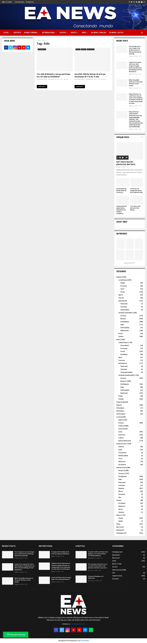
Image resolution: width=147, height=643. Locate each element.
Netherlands (124, 330)
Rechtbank (123, 354)
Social (122, 292)
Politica (121, 426)
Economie (123, 348)
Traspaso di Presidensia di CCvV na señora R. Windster (60, 553)
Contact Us (30, 2)
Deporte (17, 33)
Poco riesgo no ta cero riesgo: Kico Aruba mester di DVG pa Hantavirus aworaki (135, 50)
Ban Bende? (120, 530)
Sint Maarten (124, 322)
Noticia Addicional (124, 441)
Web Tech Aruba (83, 641)
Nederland (124, 393)
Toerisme (121, 360)
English (118, 277)
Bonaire (78, 49)
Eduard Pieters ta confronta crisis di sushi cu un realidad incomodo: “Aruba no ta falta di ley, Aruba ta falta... (136, 99)
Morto (74, 33)
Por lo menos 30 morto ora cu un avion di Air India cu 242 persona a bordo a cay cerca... (97, 566)
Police (120, 333)
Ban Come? (120, 527)
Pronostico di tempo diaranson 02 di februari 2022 (136, 191)
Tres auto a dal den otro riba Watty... (135, 208)
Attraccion (121, 461)
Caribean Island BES (125, 313)
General (121, 446)
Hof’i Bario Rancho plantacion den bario (125, 163)
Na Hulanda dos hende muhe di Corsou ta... (121, 191)
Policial (121, 423)
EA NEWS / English (98, 33)
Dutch (118, 339)
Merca (120, 491)
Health (122, 283)
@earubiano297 (129, 263)
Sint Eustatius (124, 327)
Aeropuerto (122, 464)
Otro (119, 497)
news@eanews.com (78, 624)
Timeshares (122, 452)
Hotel (120, 450)
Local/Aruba (122, 280)
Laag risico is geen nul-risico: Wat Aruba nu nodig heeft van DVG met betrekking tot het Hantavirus (135, 67)
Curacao (123, 316)
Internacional (48, 33)
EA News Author (42, 79)
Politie (120, 396)
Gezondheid (124, 345)
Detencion (121, 506)
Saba (122, 324)
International (122, 301)
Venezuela (124, 304)
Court (122, 289)
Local (6, 33)
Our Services (19, 2)
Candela (121, 512)
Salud (120, 420)
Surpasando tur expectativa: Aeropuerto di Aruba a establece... (121, 210)
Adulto (120, 521)
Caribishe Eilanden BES (126, 375)
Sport (120, 357)
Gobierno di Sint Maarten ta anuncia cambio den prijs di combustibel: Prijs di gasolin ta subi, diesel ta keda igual (60, 566)
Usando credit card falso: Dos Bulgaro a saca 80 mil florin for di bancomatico (98, 554)
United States (124, 310)
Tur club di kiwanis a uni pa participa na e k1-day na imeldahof (53, 75)
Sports (120, 295)
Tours (120, 458)
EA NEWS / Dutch (116, 33)
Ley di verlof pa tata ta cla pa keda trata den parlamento (61, 578)
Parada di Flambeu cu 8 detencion (95, 577)
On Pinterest (121, 233)
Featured (83, 49)
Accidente (121, 503)
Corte (120, 432)
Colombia (123, 307)
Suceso (63, 33)
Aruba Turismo (30, 33)
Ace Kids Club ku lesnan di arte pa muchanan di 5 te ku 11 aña (90, 75)
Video (84, 33)
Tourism (121, 298)
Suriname (121, 494)
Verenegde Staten (126, 372)
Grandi (120, 518)
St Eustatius (120, 411)
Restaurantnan (123, 455)
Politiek (120, 399)
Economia (121, 435)
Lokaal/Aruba (122, 342)
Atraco (120, 509)
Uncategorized (42, 49)
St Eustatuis (120, 408)
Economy (123, 286)
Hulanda (121, 488)
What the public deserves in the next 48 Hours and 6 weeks (136, 83)
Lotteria (121, 438)
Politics (121, 336)
